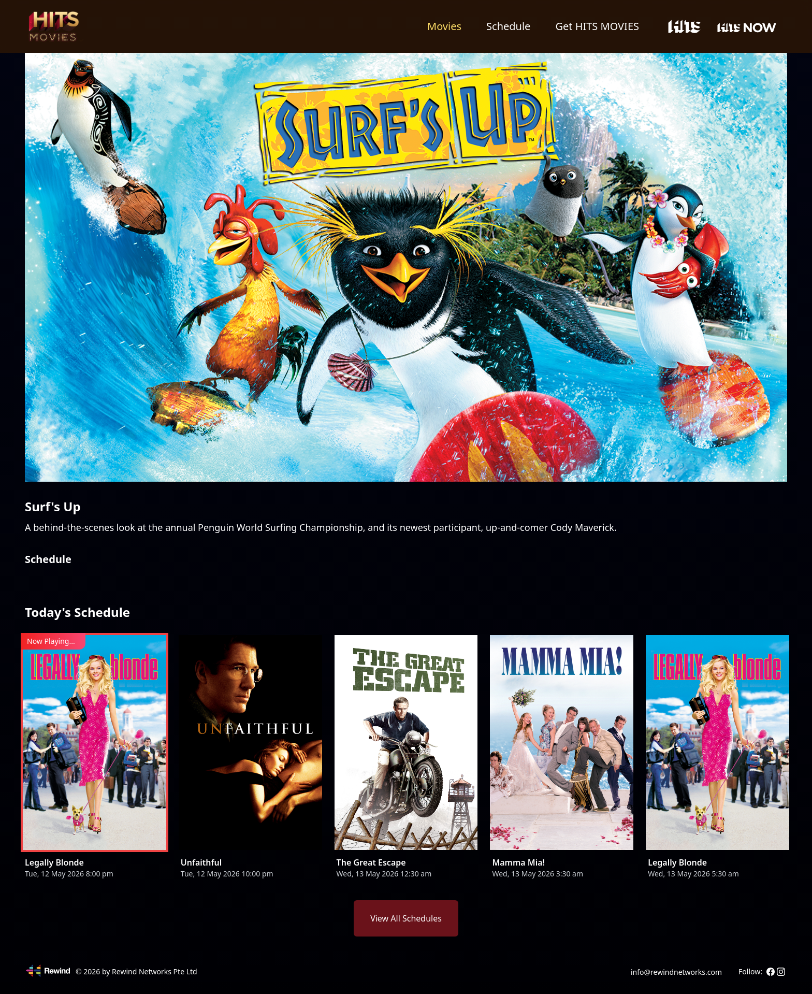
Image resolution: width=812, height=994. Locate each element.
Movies (444, 26)
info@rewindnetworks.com (676, 972)
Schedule (508, 26)
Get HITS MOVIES (597, 26)
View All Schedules (406, 918)
